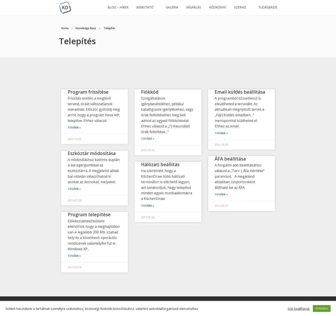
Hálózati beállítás (160, 164)
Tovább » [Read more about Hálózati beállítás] (147, 206)
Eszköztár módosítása (92, 153)
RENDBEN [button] (321, 308)
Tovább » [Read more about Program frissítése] (74, 127)
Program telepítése (89, 214)
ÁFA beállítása (230, 159)
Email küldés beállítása (240, 92)
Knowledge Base (86, 28)
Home (65, 28)
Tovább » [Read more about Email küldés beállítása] (221, 133)
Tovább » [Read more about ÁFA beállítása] (221, 194)
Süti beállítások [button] (299, 309)
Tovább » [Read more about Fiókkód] (147, 138)
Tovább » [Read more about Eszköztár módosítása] (74, 189)
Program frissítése (88, 92)
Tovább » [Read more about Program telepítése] (74, 256)
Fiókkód (150, 92)
